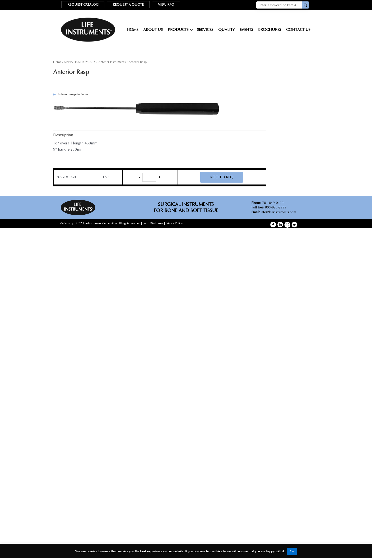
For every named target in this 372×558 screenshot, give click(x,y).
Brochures (269, 29)
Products (178, 29)
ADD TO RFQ (221, 177)
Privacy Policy (174, 223)
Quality (226, 29)
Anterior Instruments (112, 62)
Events (246, 29)
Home (132, 29)
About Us (153, 29)
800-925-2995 (268, 207)
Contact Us (298, 29)
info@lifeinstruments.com (278, 212)
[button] (273, 225)
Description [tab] (63, 135)
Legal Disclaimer (153, 223)
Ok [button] (292, 551)
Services (205, 29)
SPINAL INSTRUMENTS (80, 62)
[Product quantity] (149, 177)
